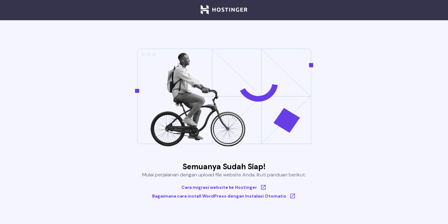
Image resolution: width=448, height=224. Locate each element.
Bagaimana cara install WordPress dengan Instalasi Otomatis (224, 196)
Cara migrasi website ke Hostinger (224, 187)
